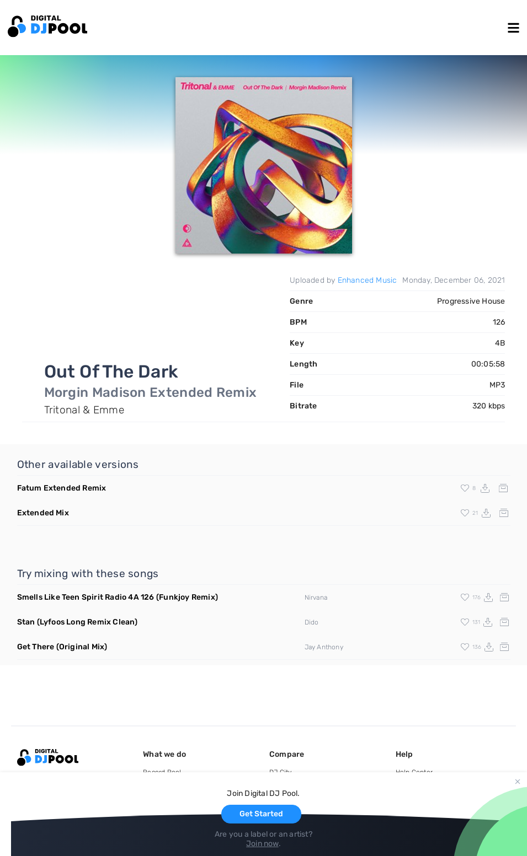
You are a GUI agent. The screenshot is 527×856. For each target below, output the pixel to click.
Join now (262, 843)
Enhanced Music (367, 280)
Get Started (261, 814)
